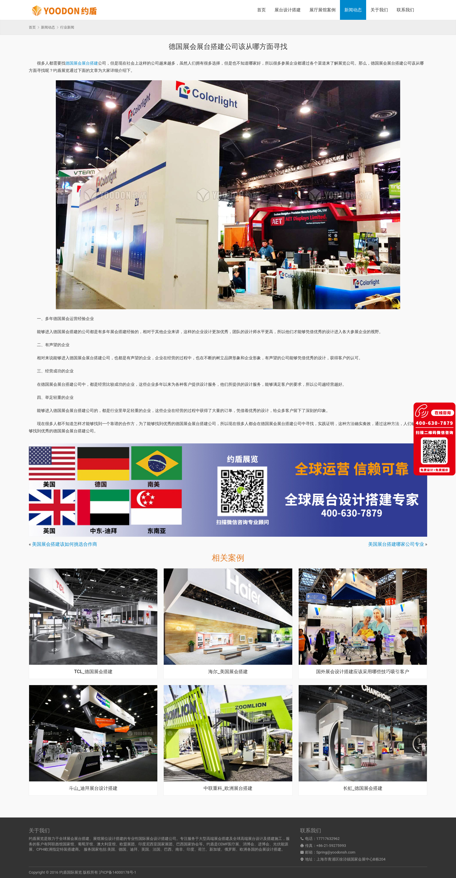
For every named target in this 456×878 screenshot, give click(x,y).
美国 (111, 849)
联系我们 (405, 10)
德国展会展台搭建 (81, 63)
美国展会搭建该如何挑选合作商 (64, 544)
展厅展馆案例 (322, 10)
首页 (261, 10)
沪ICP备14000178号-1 (117, 872)
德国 (122, 849)
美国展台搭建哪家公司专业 (396, 544)
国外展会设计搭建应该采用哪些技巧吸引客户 (362, 671)
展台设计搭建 (288, 10)
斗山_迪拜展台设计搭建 (93, 788)
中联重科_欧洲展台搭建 (228, 788)
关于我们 (379, 10)
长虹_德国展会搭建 (362, 788)
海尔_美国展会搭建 (227, 671)
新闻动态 (353, 10)
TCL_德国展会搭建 (93, 671)
